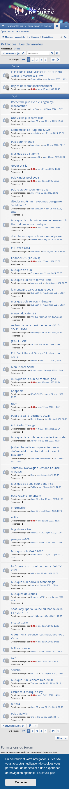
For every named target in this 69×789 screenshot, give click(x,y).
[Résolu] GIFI (19, 341)
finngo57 (34, 121)
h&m (14, 403)
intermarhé (18, 507)
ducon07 (34, 499)
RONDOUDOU (37, 394)
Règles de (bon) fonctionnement (31, 86)
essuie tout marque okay (27, 692)
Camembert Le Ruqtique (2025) (31, 129)
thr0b (33, 89)
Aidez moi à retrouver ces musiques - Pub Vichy (37, 636)
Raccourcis (3, 27)
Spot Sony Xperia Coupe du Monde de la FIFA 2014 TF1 (37, 611)
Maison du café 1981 (24, 313)
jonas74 (34, 109)
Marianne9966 (37, 209)
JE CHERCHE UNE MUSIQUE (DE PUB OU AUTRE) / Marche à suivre (36, 74)
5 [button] (45, 59)
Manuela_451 (37, 283)
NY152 (34, 344)
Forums (58, 27)
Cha (32, 717)
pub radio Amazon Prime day (29, 189)
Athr (32, 193)
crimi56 (34, 239)
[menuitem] (65, 37)
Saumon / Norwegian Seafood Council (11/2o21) (35, 469)
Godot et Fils (19, 165)
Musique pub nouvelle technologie (33, 582)
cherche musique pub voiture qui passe (36, 236)
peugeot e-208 (20, 539)
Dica (33, 475)
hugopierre (35, 145)
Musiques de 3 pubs (24, 594)
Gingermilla (36, 79)
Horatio (34, 370)
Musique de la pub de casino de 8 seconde (38, 437)
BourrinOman (37, 419)
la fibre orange (20, 648)
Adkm (33, 441)
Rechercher (8, 31)
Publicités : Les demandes (22, 44)
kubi (32, 585)
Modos (17, 49)
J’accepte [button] (21, 782)
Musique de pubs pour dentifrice (32, 483)
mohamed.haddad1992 (41, 458)
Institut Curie (19, 622)
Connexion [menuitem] (67, 27)
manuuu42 (35, 251)
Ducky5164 (36, 293)
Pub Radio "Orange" (24, 425)
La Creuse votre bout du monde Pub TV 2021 (36, 568)
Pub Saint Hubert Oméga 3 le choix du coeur (35, 355)
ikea (13, 658)
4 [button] (41, 59)
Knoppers (17, 391)
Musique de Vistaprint (25, 153)
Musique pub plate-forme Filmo (31, 280)
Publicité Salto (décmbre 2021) (30, 415)
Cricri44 (34, 273)
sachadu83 (35, 157)
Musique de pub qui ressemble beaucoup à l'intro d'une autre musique (39, 222)
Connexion (24, 31)
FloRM (33, 487)
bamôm (34, 360)
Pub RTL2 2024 (20, 248)
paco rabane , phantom (26, 495)
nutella (15, 704)
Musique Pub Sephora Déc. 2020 (32, 680)
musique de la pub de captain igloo (33, 379)
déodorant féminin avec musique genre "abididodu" (36, 203)
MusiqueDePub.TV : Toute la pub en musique (30, 26)
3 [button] (37, 59)
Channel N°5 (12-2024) (25, 258)
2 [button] (32, 59)
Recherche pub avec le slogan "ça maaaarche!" (32, 104)
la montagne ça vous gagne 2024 (32, 289)
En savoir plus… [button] (48, 772)
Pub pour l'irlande (22, 141)
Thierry (34, 683)
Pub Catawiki (19, 713)
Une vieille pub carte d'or (27, 118)
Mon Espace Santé (23, 367)
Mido (33, 573)
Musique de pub (21, 270)
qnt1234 (34, 616)
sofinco (15, 517)
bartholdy (35, 333)
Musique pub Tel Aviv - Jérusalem (32, 301)
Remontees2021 (38, 554)
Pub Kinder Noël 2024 (25, 177)
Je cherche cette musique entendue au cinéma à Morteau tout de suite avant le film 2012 (36, 451)
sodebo (16, 670)
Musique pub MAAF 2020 (27, 551)
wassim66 (35, 133)
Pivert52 (34, 317)
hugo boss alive (21, 529)
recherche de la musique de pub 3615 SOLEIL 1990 (35, 327)
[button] (23, 59)
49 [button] (53, 59)
